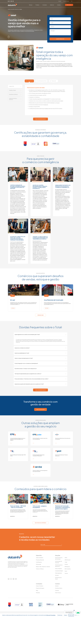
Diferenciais (38, 564)
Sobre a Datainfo (39, 557)
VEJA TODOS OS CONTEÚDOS (40, 522)
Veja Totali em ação (40, 409)
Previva (66, 564)
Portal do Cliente (66, 1)
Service (66, 573)
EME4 (66, 557)
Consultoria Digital (59, 570)
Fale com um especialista (40, 119)
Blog (37, 590)
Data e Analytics (58, 568)
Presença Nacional (40, 559)
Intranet (59, 1)
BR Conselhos (68, 568)
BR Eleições (67, 566)
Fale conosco (69, 4)
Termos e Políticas (40, 568)
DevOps (57, 575)
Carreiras (59, 4)
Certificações (39, 562)
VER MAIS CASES (40, 315)
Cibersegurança (58, 573)
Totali (66, 562)
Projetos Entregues (40, 588)
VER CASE (13, 308)
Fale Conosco (58, 592)
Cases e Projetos (39, 586)
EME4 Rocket (67, 559)
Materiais (38, 592)
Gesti (66, 571)
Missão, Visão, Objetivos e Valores (43, 566)
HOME (9, 9)
